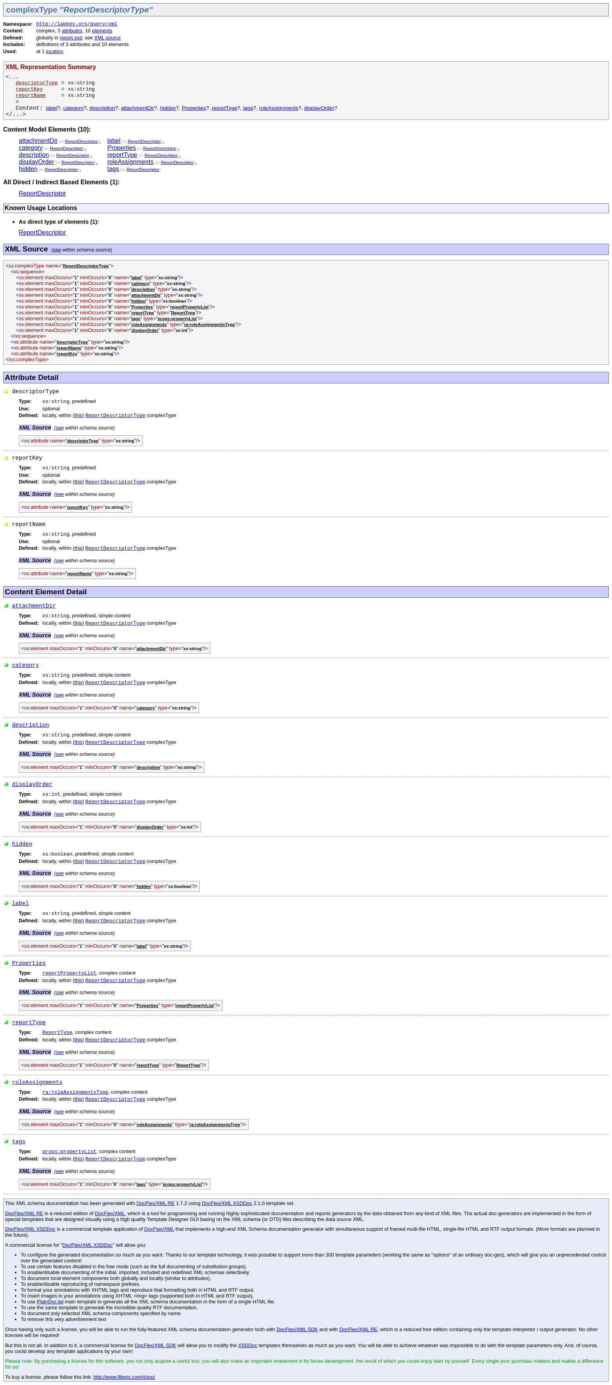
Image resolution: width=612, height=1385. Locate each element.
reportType (224, 108)
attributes (72, 31)
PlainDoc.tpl (50, 1302)
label (51, 108)
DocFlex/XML (110, 1213)
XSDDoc (247, 1345)
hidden (168, 108)
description (102, 108)
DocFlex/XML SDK (297, 1329)
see (57, 250)
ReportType (58, 1033)
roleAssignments (279, 108)
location (54, 51)
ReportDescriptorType (115, 416)
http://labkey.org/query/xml (76, 24)
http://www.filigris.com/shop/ (124, 1377)
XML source (107, 38)
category (73, 108)
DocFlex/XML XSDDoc (227, 1203)
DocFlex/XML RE (156, 1203)
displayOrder (319, 108)
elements (102, 31)
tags (248, 108)
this (78, 415)
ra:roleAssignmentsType (76, 1092)
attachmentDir (137, 108)
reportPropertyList (69, 973)
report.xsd (71, 38)
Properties (194, 108)
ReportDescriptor (81, 141)
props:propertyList (69, 1152)
